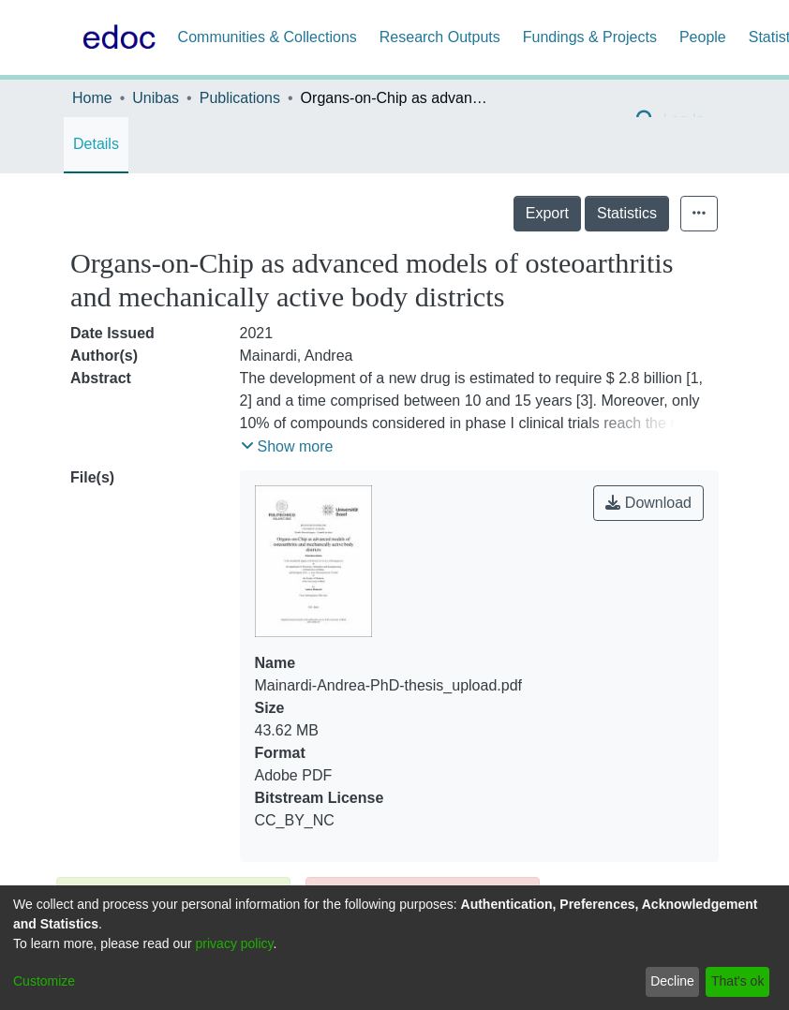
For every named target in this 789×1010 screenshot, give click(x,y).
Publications (240, 98)
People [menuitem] (702, 37)
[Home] (115, 37)
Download (648, 503)
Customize (44, 980)
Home (92, 98)
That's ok (737, 980)
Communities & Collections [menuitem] (267, 37)
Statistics (627, 213)
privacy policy (235, 943)
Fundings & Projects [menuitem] (590, 37)
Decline (672, 980)
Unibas (155, 98)
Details (96, 144)
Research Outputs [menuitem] (440, 37)
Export (547, 213)
